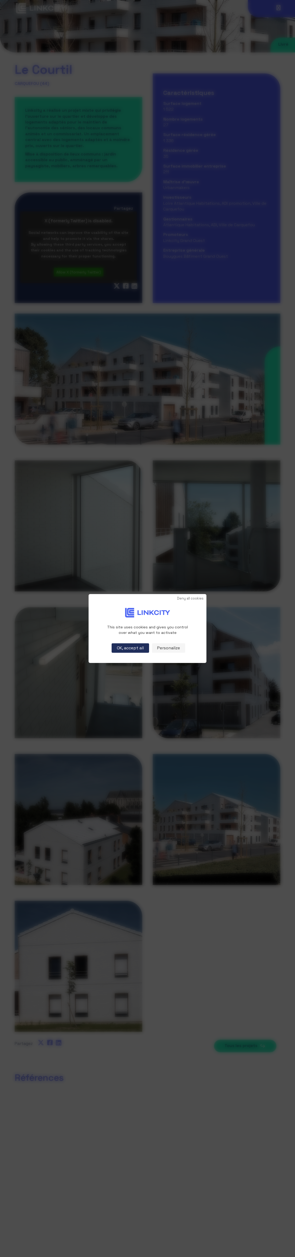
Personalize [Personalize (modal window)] (168, 648)
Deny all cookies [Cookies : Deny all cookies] (190, 598)
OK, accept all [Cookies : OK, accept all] (130, 648)
